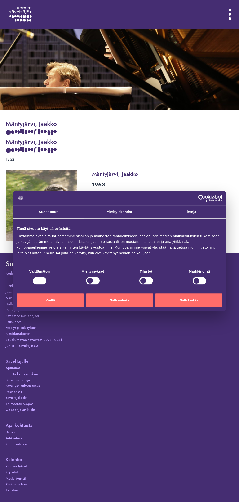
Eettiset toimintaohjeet (22, 316)
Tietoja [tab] (190, 212)
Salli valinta (119, 300)
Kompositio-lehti (18, 444)
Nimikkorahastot (18, 333)
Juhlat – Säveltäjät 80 (22, 345)
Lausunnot (13, 321)
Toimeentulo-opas (19, 404)
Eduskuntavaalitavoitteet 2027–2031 (34, 339)
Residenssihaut (17, 484)
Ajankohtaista (19, 425)
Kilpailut (12, 472)
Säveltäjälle (17, 361)
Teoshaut (13, 490)
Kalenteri (14, 460)
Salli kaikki (189, 300)
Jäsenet (11, 292)
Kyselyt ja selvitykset (21, 327)
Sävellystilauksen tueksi (23, 386)
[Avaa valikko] (230, 14)
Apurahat (13, 368)
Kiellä (50, 300)
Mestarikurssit (16, 478)
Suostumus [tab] (48, 212)
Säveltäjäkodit (16, 397)
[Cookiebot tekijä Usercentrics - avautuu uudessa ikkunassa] (201, 198)
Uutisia (10, 432)
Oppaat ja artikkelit (20, 409)
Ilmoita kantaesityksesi (22, 374)
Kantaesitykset (16, 466)
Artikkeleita (14, 438)
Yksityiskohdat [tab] (119, 212)
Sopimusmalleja (18, 380)
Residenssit (14, 391)
